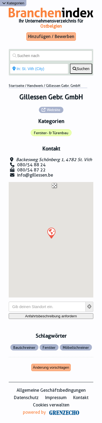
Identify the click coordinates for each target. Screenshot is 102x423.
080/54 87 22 (31, 170)
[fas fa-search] (81, 69)
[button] (51, 233)
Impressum (56, 397)
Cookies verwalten (51, 405)
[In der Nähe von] (39, 69)
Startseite (16, 86)
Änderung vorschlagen (51, 367)
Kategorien (13, 3)
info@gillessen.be (35, 175)
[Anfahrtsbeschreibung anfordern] (51, 316)
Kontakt (80, 397)
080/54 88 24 (31, 164)
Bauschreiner (24, 347)
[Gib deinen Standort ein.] (47, 307)
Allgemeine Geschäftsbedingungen (51, 390)
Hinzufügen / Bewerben (51, 36)
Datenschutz (26, 397)
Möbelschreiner (76, 347)
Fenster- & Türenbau (51, 133)
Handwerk (35, 86)
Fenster (48, 347)
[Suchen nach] (51, 56)
